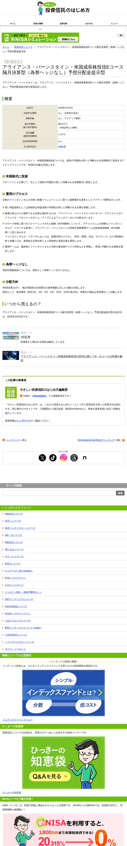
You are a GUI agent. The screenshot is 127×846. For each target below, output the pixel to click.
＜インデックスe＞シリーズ (19, 642)
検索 (120, 493)
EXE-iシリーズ (12, 563)
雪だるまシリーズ (14, 549)
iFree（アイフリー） (15, 578)
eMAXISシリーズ (14, 513)
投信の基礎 (38, 24)
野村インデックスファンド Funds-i (23, 627)
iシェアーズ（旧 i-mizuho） (19, 570)
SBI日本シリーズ (14, 542)
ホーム (12, 24)
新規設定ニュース (23, 47)
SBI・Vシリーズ (13, 535)
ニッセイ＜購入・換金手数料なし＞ (23, 592)
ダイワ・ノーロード (15, 649)
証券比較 (63, 24)
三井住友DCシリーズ (16, 635)
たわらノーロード (14, 585)
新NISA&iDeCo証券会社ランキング (96, 440)
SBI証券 (62, 146)
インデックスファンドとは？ (17, 719)
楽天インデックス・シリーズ (20, 528)
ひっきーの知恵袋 (11, 792)
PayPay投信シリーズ (16, 606)
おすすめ (89, 24)
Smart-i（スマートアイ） (18, 613)
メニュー (114, 24)
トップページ (24, 420)
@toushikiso (39, 396)
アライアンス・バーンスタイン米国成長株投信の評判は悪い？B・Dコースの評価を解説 (71, 358)
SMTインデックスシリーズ (19, 599)
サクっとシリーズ (14, 556)
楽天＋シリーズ (13, 521)
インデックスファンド (17, 507)
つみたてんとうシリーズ (17, 620)
